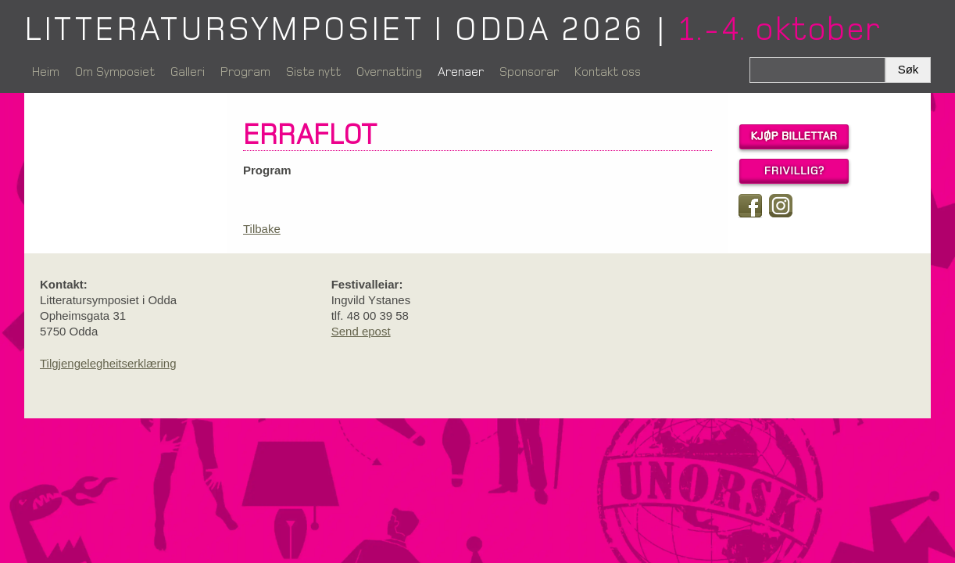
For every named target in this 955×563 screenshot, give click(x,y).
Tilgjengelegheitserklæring (108, 363)
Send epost (361, 331)
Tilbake (262, 228)
